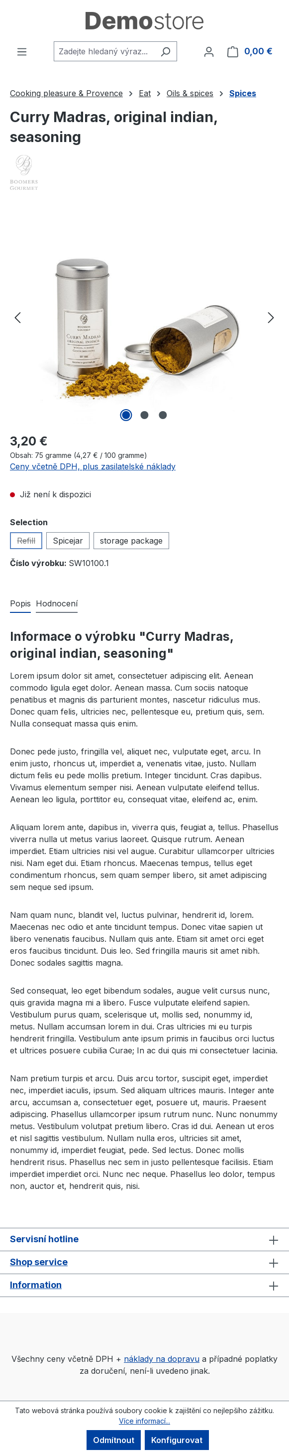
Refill (29, 542)
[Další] (271, 317)
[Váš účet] (209, 51)
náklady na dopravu (161, 1359)
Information (36, 1285)
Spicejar (68, 541)
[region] (144, 317)
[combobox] (104, 51)
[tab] (20, 604)
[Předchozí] (17, 317)
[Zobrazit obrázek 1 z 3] (126, 415)
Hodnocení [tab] (57, 603)
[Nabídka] (22, 51)
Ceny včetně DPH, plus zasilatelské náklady (93, 466)
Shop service (39, 1262)
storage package (131, 541)
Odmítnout (113, 1440)
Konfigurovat (176, 1440)
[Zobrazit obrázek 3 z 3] (163, 415)
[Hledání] (165, 51)
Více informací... (144, 1421)
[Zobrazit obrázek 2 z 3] (144, 415)
